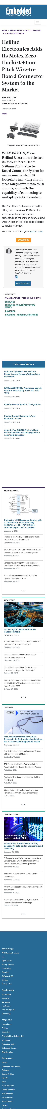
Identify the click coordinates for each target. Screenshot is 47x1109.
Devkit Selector (8, 1090)
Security (5, 972)
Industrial (10, 311)
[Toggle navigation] (37, 22)
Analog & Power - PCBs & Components (23, 298)
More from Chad (22, 283)
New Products (7, 1093)
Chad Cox (10, 98)
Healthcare (6, 1006)
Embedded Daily (8, 1044)
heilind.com (36, 232)
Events (4, 1105)
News (4, 1082)
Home (4, 30)
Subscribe (23, 240)
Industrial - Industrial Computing (21, 315)
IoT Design (6, 1040)
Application (8, 989)
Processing (6, 968)
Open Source (7, 960)
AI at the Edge (7, 1052)
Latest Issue (7, 1024)
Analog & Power (32, 30)
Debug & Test (7, 984)
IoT (3, 957)
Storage (5, 980)
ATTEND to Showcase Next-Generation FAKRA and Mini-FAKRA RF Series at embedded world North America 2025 (22, 683)
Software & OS (7, 976)
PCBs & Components (14, 33)
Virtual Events (7, 1097)
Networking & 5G (8, 1010)
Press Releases (8, 1085)
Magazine (7, 1019)
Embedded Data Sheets (11, 1066)
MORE (23, 590)
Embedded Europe (9, 1048)
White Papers (7, 1101)
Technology (16, 30)
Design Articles (8, 1074)
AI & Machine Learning (10, 953)
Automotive (6, 994)
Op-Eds (5, 1078)
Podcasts (5, 1070)
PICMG (4, 1062)
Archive (5, 1028)
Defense (6, 1013)
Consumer (10, 302)
